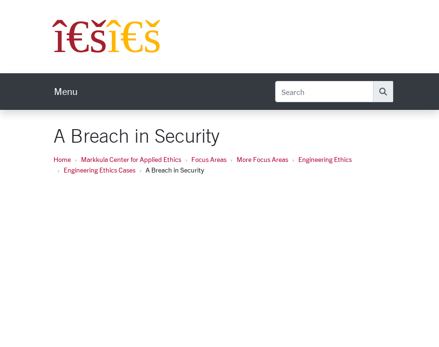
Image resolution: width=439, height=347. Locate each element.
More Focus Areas (262, 159)
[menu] (65, 91)
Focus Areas (208, 159)
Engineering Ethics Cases (99, 170)
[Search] (324, 91)
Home (62, 159)
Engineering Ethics (325, 159)
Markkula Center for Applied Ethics (131, 159)
